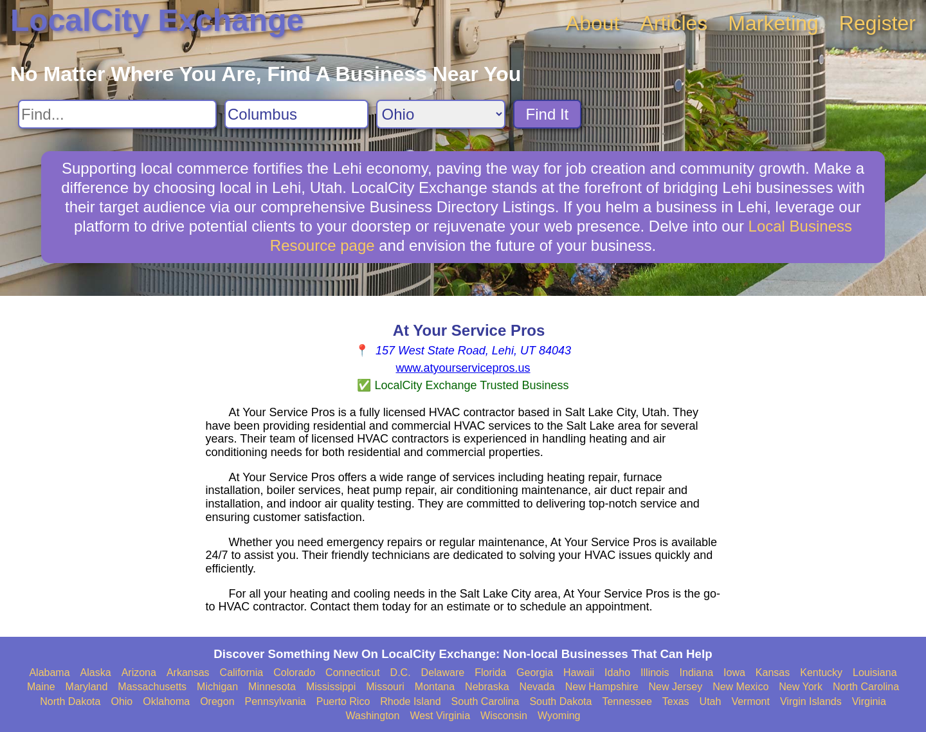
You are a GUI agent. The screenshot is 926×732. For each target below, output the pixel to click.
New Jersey (676, 686)
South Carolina (485, 701)
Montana (435, 686)
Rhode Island (410, 701)
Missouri (385, 686)
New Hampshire (602, 686)
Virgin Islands (811, 701)
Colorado (294, 672)
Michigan (217, 686)
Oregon (217, 701)
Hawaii (578, 672)
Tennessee (626, 701)
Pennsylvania (275, 701)
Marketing (773, 23)
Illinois (654, 672)
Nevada (537, 686)
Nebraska (487, 686)
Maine (41, 686)
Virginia (869, 701)
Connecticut (352, 672)
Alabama (49, 672)
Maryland (87, 686)
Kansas (773, 672)
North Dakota (70, 701)
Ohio (121, 701)
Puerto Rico (343, 701)
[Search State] (440, 114)
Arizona (139, 672)
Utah (711, 701)
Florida (490, 672)
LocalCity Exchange (157, 20)
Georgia (534, 672)
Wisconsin (503, 715)
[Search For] (117, 114)
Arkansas (188, 672)
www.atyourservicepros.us (462, 367)
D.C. (400, 672)
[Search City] (296, 114)
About (593, 23)
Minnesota (272, 686)
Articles (673, 23)
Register (877, 23)
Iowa (734, 672)
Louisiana (875, 672)
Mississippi (331, 686)
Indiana (697, 672)
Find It (547, 114)
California (242, 672)
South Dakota (560, 701)
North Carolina (866, 686)
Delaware (443, 672)
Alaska (95, 672)
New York (800, 686)
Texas (675, 701)
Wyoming (559, 715)
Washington (372, 715)
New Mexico (740, 686)
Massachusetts (152, 686)
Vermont (750, 701)
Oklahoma (166, 701)
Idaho (617, 672)
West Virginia (440, 715)
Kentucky (821, 672)
